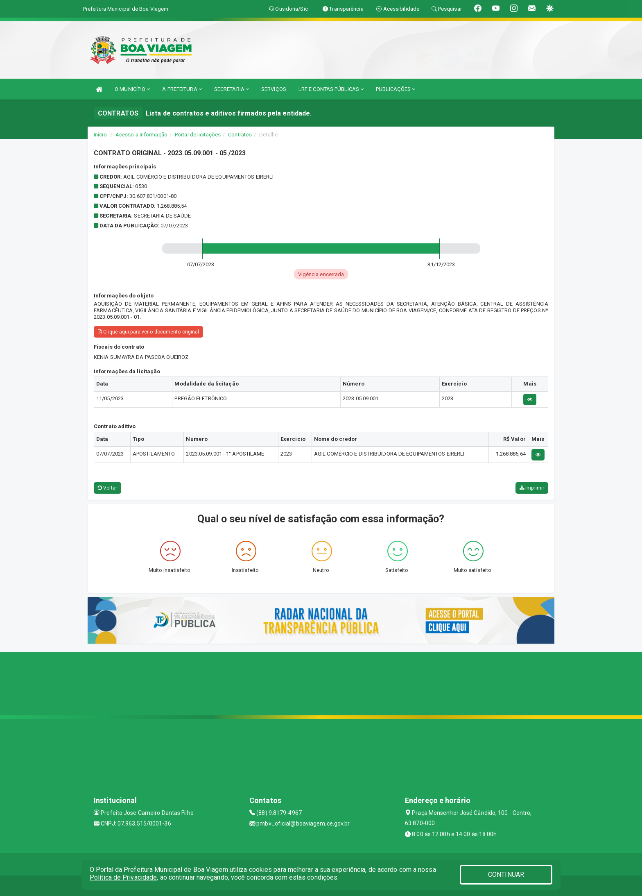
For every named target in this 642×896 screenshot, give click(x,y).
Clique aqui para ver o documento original (148, 332)
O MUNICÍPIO (132, 89)
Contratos (240, 135)
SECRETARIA (231, 89)
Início (100, 135)
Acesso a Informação (141, 135)
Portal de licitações (198, 135)
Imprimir (532, 488)
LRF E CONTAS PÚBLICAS (331, 89)
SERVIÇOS (273, 89)
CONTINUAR (506, 874)
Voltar (107, 488)
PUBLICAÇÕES (395, 89)
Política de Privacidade (123, 877)
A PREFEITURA (181, 89)
